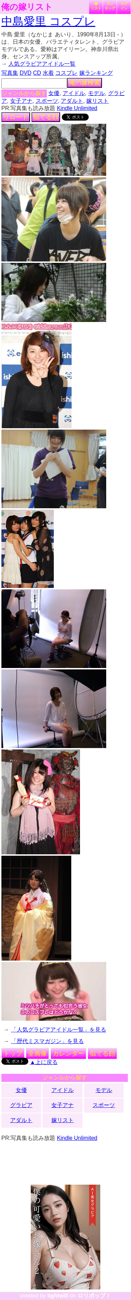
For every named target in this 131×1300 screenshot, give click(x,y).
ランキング (110, 6)
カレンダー (68, 1053)
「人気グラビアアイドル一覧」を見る (58, 1030)
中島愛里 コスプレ (48, 21)
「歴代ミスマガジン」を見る (47, 1041)
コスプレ (66, 73)
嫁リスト (96, 6)
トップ (12, 1053)
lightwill (57, 1296)
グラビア (21, 1105)
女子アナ (21, 101)
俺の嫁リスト (27, 7)
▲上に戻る (44, 1062)
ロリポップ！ (94, 1296)
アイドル (74, 93)
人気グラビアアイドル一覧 (41, 64)
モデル (96, 93)
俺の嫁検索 (84, 82)
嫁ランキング (96, 73)
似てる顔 (45, 117)
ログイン (124, 6)
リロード (15, 117)
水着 (48, 73)
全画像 (37, 1053)
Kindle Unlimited (77, 108)
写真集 (9, 73)
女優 (53, 93)
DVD (25, 73)
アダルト (72, 101)
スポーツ (47, 101)
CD (37, 73)
